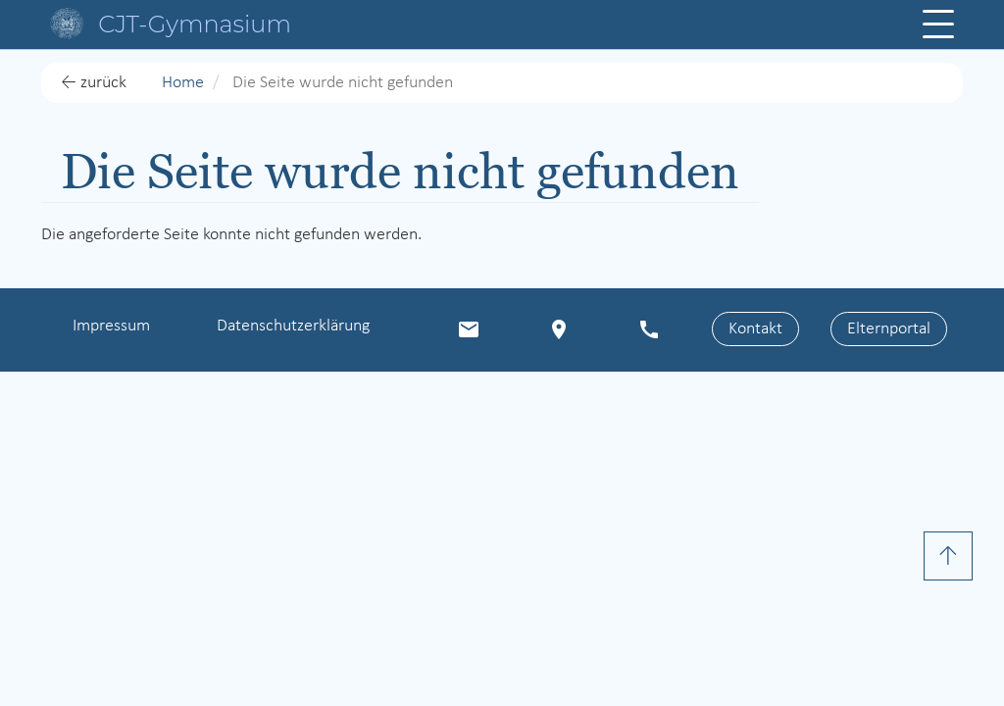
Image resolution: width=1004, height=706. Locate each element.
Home (183, 83)
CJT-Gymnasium (194, 24)
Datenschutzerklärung (293, 326)
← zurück (93, 83)
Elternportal (888, 329)
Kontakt (755, 329)
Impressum (111, 326)
